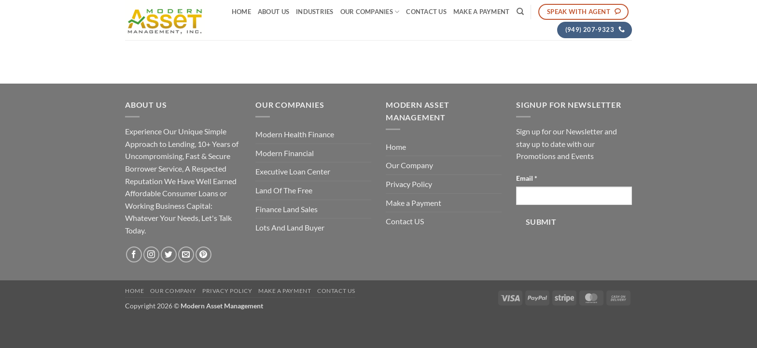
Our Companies (370, 11)
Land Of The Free (283, 190)
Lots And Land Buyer (289, 227)
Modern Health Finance (294, 134)
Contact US (426, 11)
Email (526, 178)
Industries (315, 11)
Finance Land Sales (286, 209)
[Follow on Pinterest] (203, 254)
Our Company (409, 165)
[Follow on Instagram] (151, 254)
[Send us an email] (186, 254)
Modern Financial (284, 153)
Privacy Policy (409, 183)
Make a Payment (481, 11)
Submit (541, 222)
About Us (273, 11)
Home (241, 11)
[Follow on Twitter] (169, 254)
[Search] (520, 11)
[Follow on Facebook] (134, 254)
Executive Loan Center (292, 171)
